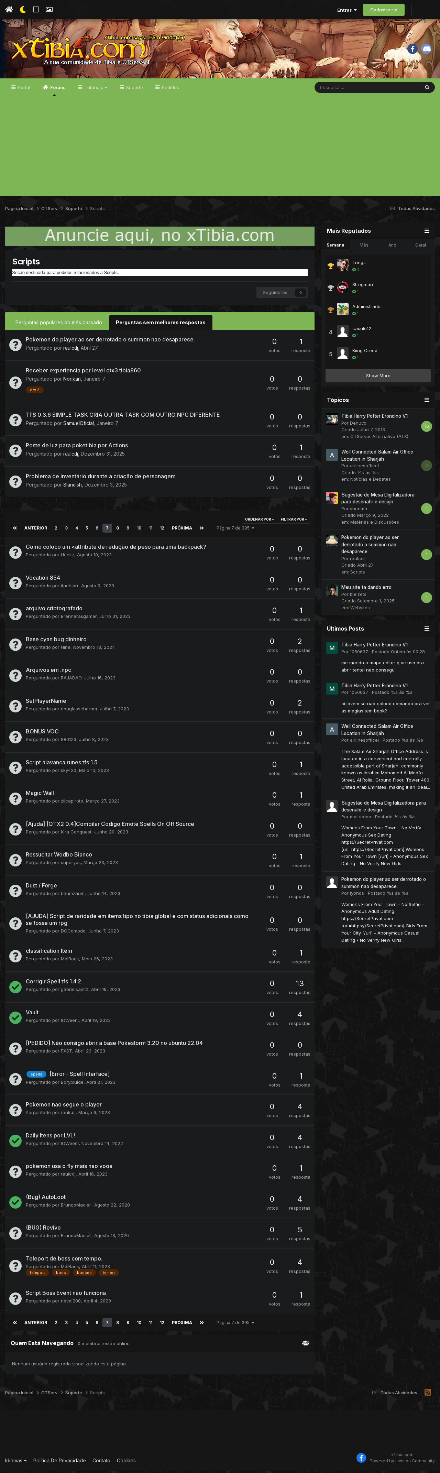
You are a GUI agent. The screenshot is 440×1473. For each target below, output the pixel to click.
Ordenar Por (259, 521)
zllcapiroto (72, 803)
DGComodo (73, 933)
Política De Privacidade (59, 1462)
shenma (358, 511)
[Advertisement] (220, 150)
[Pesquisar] (349, 90)
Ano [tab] (392, 247)
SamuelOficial (78, 425)
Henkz (67, 556)
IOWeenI (70, 1022)
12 (161, 530)
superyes (71, 864)
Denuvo (358, 425)
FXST (66, 1053)
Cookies (126, 1462)
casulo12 (361, 331)
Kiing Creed (364, 353)
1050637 (359, 654)
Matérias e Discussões (374, 524)
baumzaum (73, 895)
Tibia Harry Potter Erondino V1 (374, 419)
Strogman (362, 287)
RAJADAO (71, 680)
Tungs (359, 265)
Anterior (35, 530)
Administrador (367, 309)
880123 (68, 741)
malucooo (360, 819)
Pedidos (170, 90)
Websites (360, 610)
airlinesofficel (364, 468)
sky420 (68, 772)
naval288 (71, 1303)
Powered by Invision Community (402, 1462)
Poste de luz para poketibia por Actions (77, 447)
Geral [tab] (420, 247)
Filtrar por (294, 521)
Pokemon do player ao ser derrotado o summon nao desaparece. (110, 341)
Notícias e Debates (370, 481)
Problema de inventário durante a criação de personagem (101, 478)
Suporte (134, 90)
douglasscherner (79, 710)
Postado (398, 654)
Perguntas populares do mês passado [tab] (58, 325)
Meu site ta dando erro (366, 590)
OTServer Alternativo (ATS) (379, 439)
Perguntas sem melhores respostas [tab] (161, 325)
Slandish (72, 487)
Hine (65, 649)
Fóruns (57, 93)
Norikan (72, 381)
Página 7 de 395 (234, 530)
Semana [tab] (335, 247)
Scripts (357, 574)
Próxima (180, 530)
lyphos (357, 895)
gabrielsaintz (74, 991)
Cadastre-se (383, 9)
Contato (101, 1462)
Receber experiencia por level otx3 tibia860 (83, 372)
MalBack (70, 960)
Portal (23, 90)
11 (149, 530)
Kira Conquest (76, 834)
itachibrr (69, 587)
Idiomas (16, 1462)
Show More (378, 378)
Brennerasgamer (79, 618)
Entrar (347, 10)
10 (138, 530)
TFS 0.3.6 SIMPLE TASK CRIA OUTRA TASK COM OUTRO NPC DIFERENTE (123, 416)
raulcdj (70, 350)
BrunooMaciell (76, 1207)
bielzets (358, 597)
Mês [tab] (364, 247)
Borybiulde (72, 1084)
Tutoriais (95, 90)
